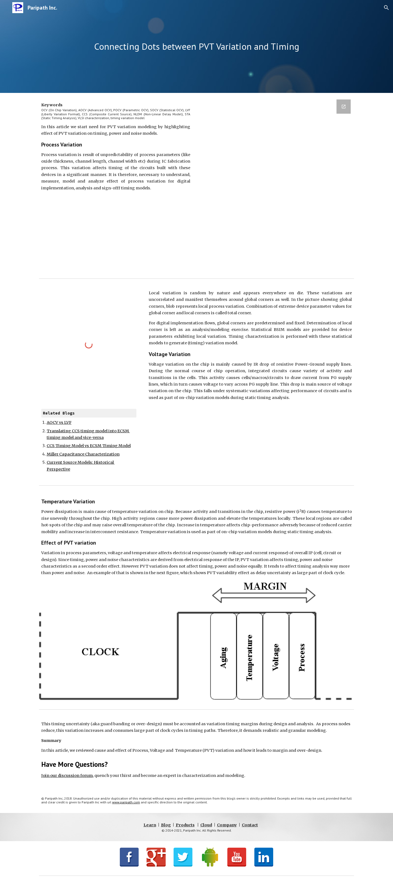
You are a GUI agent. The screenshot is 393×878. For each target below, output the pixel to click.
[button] (386, 7)
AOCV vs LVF (59, 422)
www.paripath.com (126, 802)
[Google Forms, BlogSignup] (277, 184)
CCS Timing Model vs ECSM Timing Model (89, 445)
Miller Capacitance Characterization (83, 454)
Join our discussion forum (67, 775)
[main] (196, 46)
